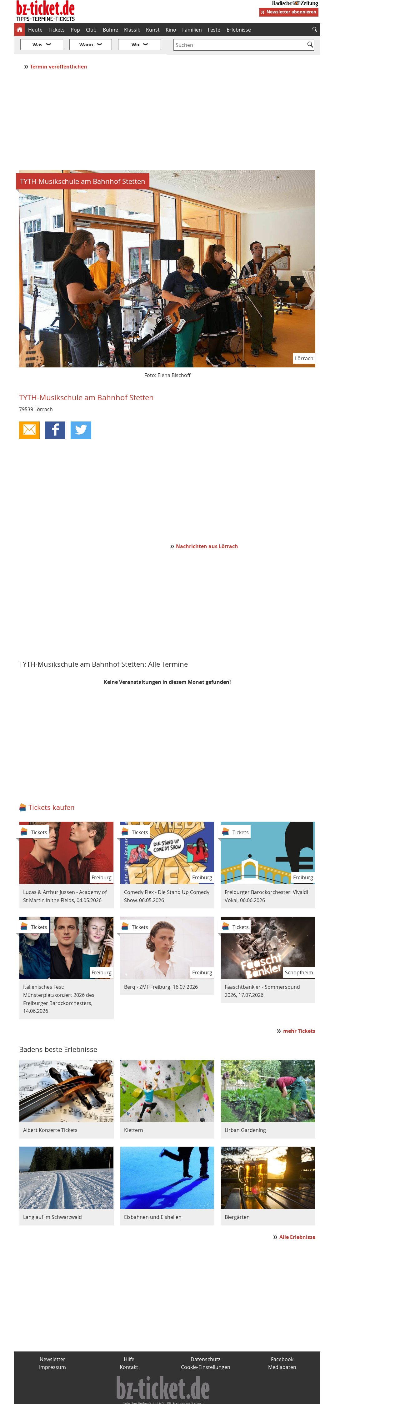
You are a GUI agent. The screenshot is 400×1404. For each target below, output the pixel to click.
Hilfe (129, 1340)
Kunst (153, 29)
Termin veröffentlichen (59, 47)
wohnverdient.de (199, 1396)
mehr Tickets (299, 1012)
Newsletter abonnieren (291, 12)
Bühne (110, 29)
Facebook (282, 1340)
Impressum (52, 1348)
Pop (75, 29)
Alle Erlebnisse (297, 1218)
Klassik (132, 29)
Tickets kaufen (51, 788)
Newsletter (52, 1340)
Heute (35, 29)
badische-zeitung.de (94, 1396)
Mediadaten (282, 1348)
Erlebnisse (239, 29)
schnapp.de (137, 1396)
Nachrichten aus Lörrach (207, 527)
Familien (192, 29)
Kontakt (129, 1348)
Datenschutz (205, 1340)
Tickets (56, 29)
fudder (165, 1396)
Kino (171, 29)
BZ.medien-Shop (244, 1396)
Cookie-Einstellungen (205, 1348)
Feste (214, 29)
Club (91, 29)
